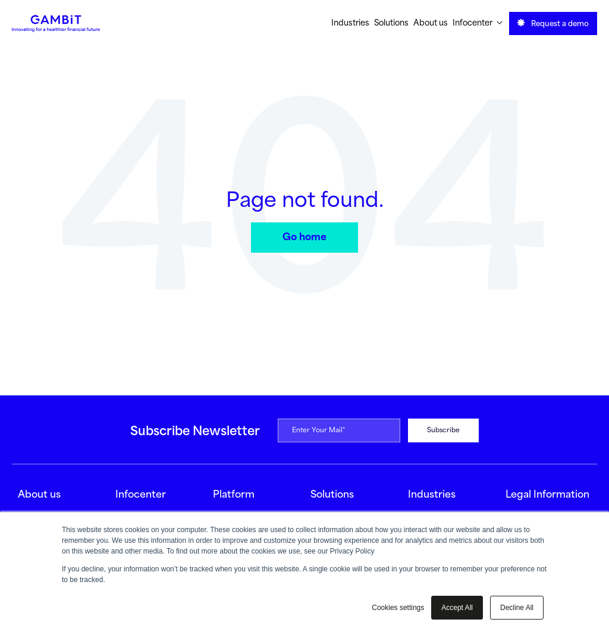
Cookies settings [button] (398, 607)
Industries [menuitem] (350, 23)
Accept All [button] (457, 607)
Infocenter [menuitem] (478, 23)
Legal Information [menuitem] (547, 495)
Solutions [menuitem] (391, 23)
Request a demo (553, 23)
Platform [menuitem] (234, 495)
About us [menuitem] (430, 23)
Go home (304, 237)
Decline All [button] (516, 607)
